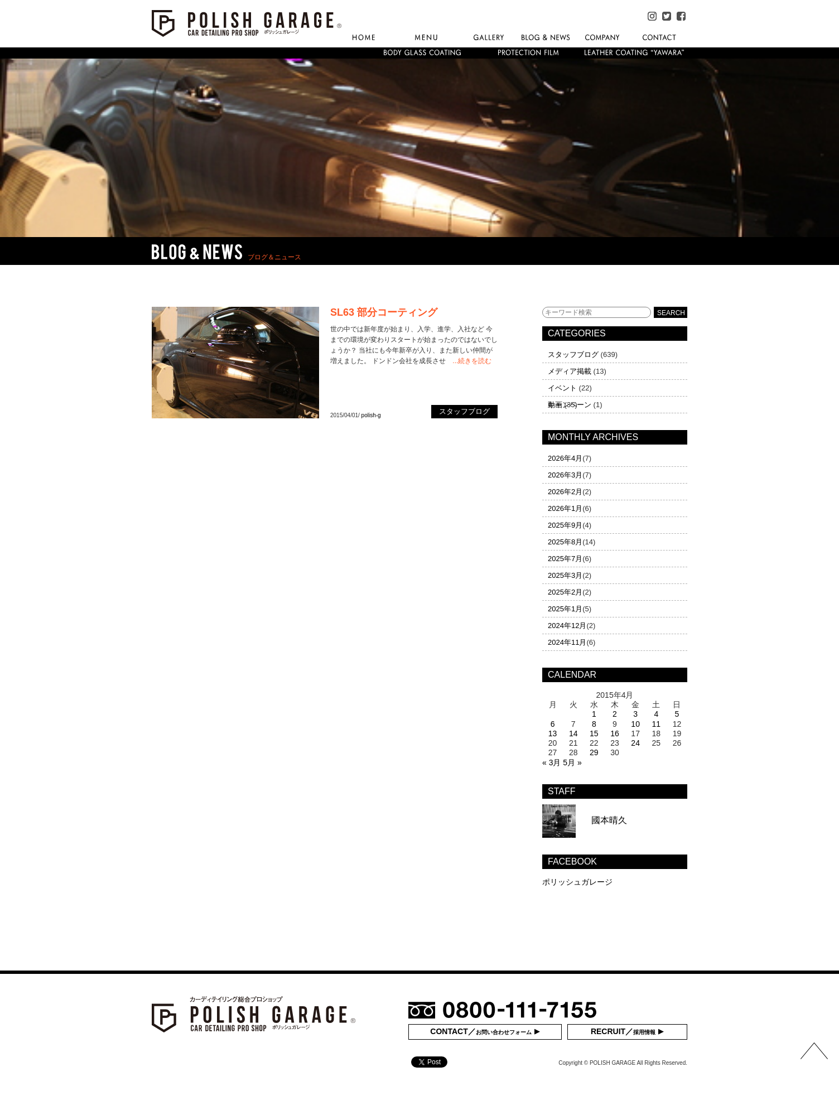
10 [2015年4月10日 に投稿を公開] (635, 724)
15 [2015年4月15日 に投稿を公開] (594, 733)
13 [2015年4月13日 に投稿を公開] (552, 733)
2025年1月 (565, 609)
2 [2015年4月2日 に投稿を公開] (615, 713)
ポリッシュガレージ (577, 881)
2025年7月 (565, 558)
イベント (562, 388)
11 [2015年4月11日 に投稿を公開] (656, 724)
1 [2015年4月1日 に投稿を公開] (594, 713)
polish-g (371, 415)
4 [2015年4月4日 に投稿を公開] (656, 713)
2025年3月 (565, 575)
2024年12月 (567, 625)
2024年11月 (567, 642)
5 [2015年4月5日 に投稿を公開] (677, 713)
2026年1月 (565, 508)
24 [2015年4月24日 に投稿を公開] (635, 742)
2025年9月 (565, 525)
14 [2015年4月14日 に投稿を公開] (573, 733)
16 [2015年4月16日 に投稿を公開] (614, 733)
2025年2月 (565, 592)
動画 (555, 404)
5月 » (572, 762)
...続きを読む (471, 361)
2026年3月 (565, 475)
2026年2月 (565, 491)
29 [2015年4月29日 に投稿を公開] (594, 752)
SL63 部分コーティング (383, 312)
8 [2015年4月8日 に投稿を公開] (594, 724)
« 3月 (551, 762)
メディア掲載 (569, 371)
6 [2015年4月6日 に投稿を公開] (553, 724)
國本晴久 (584, 820)
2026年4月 (565, 458)
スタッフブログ (573, 354)
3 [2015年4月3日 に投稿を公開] (635, 713)
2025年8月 (565, 542)
